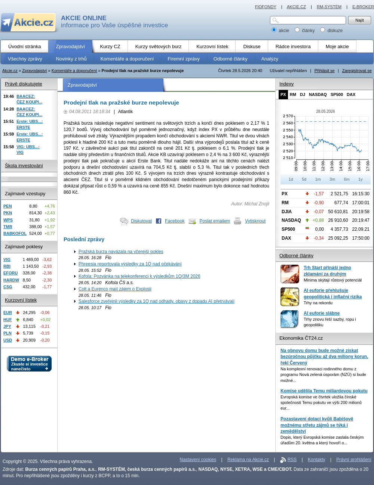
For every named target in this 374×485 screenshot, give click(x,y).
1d (290, 179)
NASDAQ (318, 94)
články (305, 30)
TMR (7, 226)
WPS (8, 220)
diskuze (331, 30)
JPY (7, 326)
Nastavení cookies (198, 459)
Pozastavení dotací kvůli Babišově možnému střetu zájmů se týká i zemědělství (316, 425)
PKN (7, 213)
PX (283, 94)
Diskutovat (141, 221)
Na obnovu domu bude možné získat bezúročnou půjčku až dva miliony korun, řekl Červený (324, 357)
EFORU (10, 273)
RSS (292, 459)
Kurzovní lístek (21, 300)
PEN (7, 206)
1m (318, 179)
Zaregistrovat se (357, 70)
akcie (281, 30)
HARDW (11, 280)
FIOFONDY (265, 6)
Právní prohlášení (353, 459)
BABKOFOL (15, 233)
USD (7, 340)
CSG (7, 287)
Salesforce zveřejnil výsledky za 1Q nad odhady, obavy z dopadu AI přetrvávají (156, 301)
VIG (6, 259)
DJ (302, 94)
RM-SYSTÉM (329, 6)
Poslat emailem (215, 221)
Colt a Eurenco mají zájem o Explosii (115, 289)
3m (332, 179)
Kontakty (316, 459)
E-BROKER (363, 6)
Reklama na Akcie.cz (248, 459)
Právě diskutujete (23, 84)
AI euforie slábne (322, 313)
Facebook (175, 221)
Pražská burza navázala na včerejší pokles (121, 251)
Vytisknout (255, 221)
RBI (6, 266)
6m (346, 179)
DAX (351, 94)
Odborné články (296, 255)
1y (360, 179)
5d (304, 179)
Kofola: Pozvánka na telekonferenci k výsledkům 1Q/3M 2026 (139, 276)
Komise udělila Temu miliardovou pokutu (324, 391)
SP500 (337, 94)
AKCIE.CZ (296, 6)
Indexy (286, 84)
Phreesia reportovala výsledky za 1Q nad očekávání (130, 264)
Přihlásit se (325, 70)
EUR (7, 312)
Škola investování (24, 165)
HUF (7, 319)
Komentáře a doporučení (74, 70)
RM (293, 94)
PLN (7, 333)
